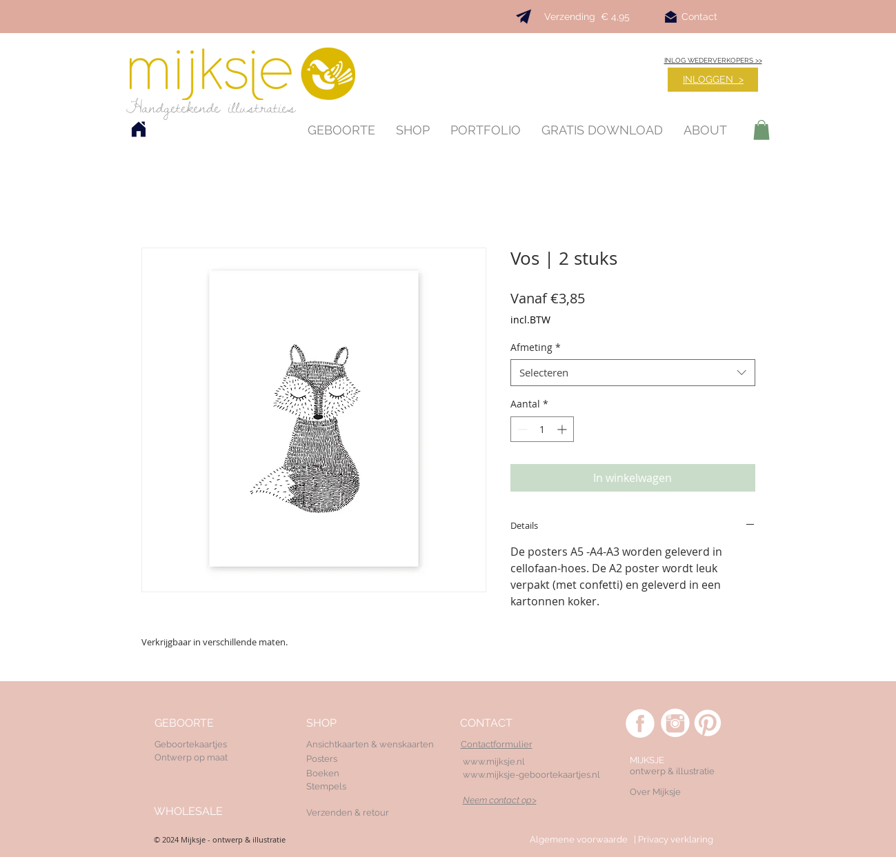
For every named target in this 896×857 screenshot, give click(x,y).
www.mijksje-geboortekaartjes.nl (531, 774)
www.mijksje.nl (494, 761)
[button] (761, 130)
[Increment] (563, 429)
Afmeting (535, 347)
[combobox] (632, 372)
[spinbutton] (542, 429)
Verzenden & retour (347, 812)
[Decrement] (521, 429)
